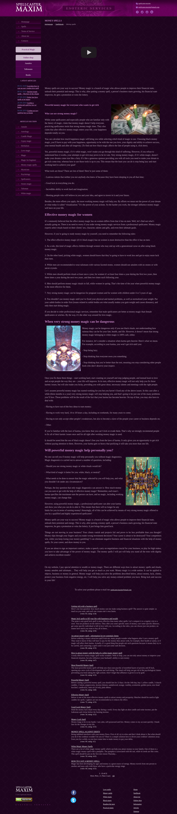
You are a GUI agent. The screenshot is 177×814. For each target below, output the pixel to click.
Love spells (107, 789)
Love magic (25, 151)
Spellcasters (25, 179)
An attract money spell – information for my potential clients (95, 636)
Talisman (24, 189)
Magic (23, 155)
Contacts (24, 41)
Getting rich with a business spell (84, 606)
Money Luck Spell (78, 719)
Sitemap (136, 811)
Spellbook (137, 793)
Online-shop (28, 58)
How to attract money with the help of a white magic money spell (96, 653)
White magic (26, 193)
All (113, 776)
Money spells (107, 793)
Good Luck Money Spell (81, 707)
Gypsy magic (26, 141)
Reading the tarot (109, 804)
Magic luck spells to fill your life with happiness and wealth (94, 619)
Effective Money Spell (80, 695)
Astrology (25, 132)
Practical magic (108, 808)
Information (138, 804)
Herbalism (25, 146)
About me (25, 36)
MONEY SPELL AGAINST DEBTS (85, 732)
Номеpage (25, 22)
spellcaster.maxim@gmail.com (148, 7)
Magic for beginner (28, 160)
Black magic (107, 800)
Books (28, 75)
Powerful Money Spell (80, 680)
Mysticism (25, 170)
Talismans (28, 69)
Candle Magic (26, 136)
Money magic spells (29, 165)
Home (136, 789)
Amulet (24, 127)
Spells (23, 26)
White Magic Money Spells (82, 746)
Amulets (28, 63)
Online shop (138, 800)
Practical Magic (28, 49)
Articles (136, 808)
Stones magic (26, 184)
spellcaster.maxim (144, 4)
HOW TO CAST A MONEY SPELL (85, 761)
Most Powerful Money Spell (82, 665)
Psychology (25, 174)
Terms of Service (28, 31)
